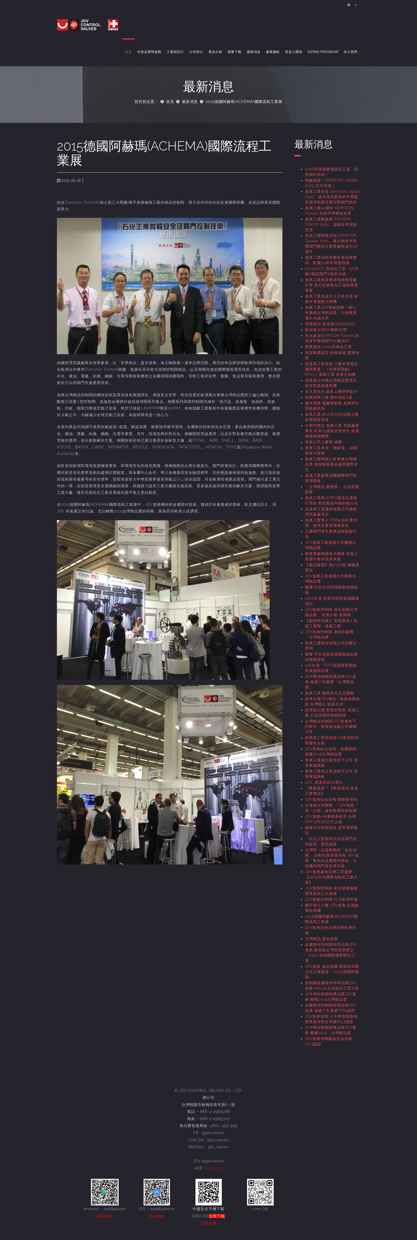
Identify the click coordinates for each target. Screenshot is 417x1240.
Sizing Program (323, 52)
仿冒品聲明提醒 (149, 52)
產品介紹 (215, 52)
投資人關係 (293, 52)
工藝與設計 (175, 52)
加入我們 (350, 52)
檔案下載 (234, 52)
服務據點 (273, 52)
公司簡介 (196, 52)
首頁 (128, 52)
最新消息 (254, 52)
